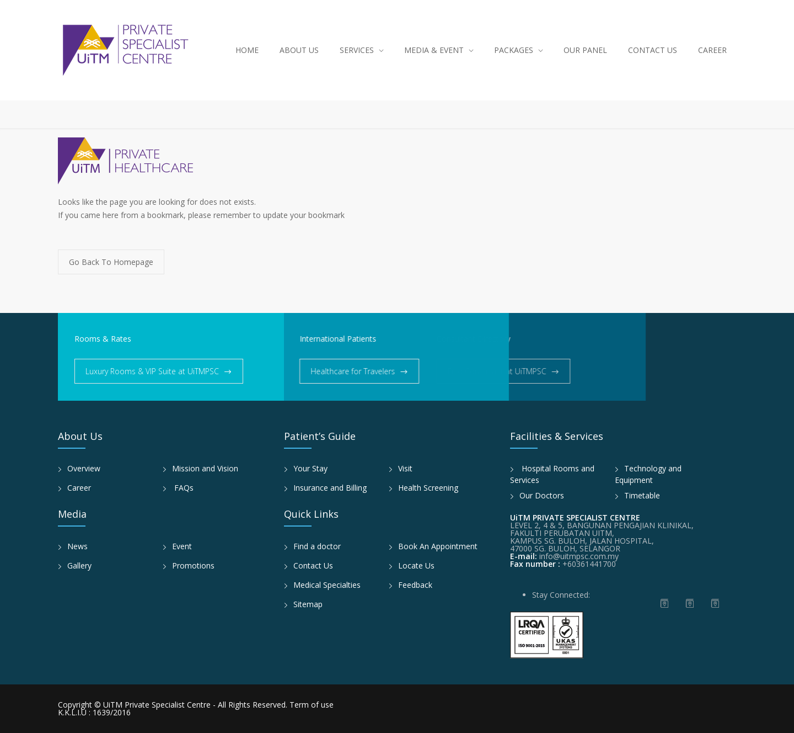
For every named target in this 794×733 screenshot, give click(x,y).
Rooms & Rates (102, 338)
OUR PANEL (585, 50)
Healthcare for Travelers (322, 371)
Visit (405, 468)
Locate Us (416, 565)
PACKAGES (513, 50)
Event (182, 546)
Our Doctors (541, 495)
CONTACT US (652, 50)
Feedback (415, 585)
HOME (247, 50)
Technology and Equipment (648, 474)
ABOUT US (299, 50)
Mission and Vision (205, 468)
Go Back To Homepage (111, 262)
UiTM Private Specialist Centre (158, 704)
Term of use (311, 704)
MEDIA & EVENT (434, 50)
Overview (83, 468)
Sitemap (308, 604)
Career (79, 487)
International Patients (307, 338)
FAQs (183, 487)
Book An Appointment (438, 546)
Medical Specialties (327, 585)
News (77, 546)
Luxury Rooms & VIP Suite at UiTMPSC (152, 371)
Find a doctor (317, 546)
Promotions (193, 565)
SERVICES (357, 50)
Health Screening (428, 487)
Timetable (642, 495)
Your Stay (310, 468)
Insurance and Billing (330, 487)
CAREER (712, 50)
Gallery (79, 565)
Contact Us (313, 565)
